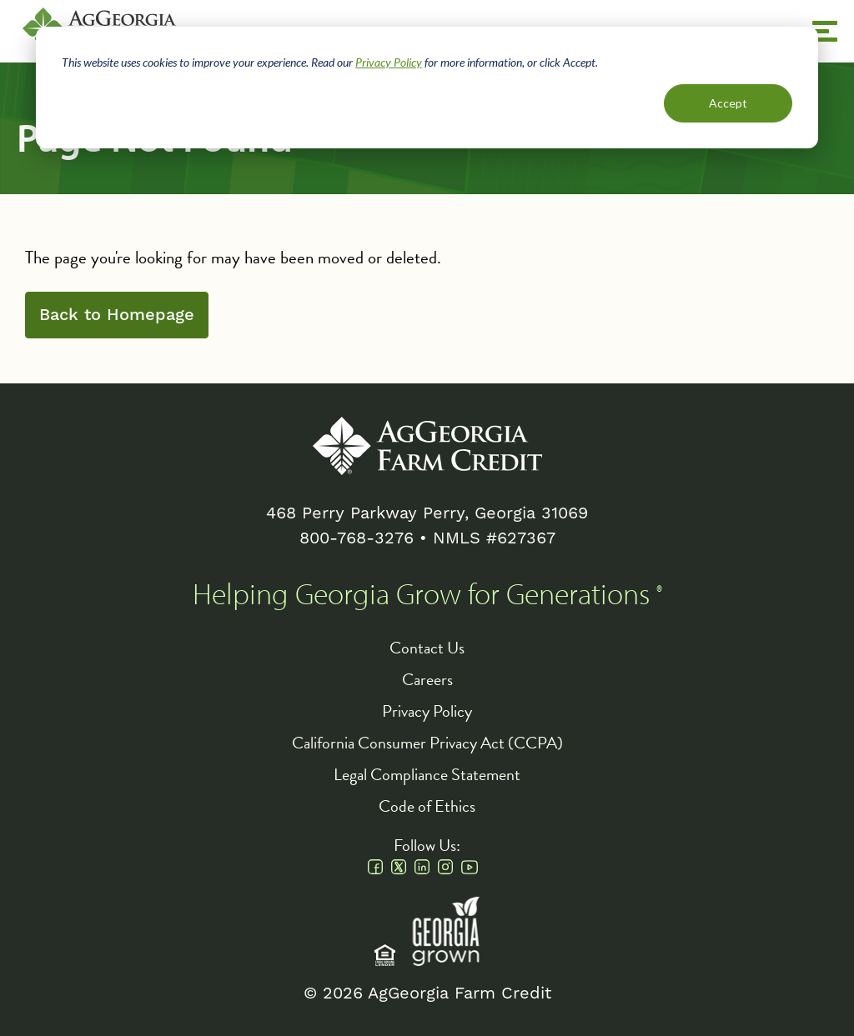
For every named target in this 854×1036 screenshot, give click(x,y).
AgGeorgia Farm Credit (427, 446)
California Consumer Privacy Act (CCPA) (427, 742)
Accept (728, 103)
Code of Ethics (427, 805)
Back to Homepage (116, 315)
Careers (427, 679)
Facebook (375, 866)
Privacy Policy (388, 62)
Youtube (469, 866)
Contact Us (427, 647)
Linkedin (422, 866)
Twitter (398, 866)
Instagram (445, 866)
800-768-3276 (356, 538)
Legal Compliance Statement (427, 774)
